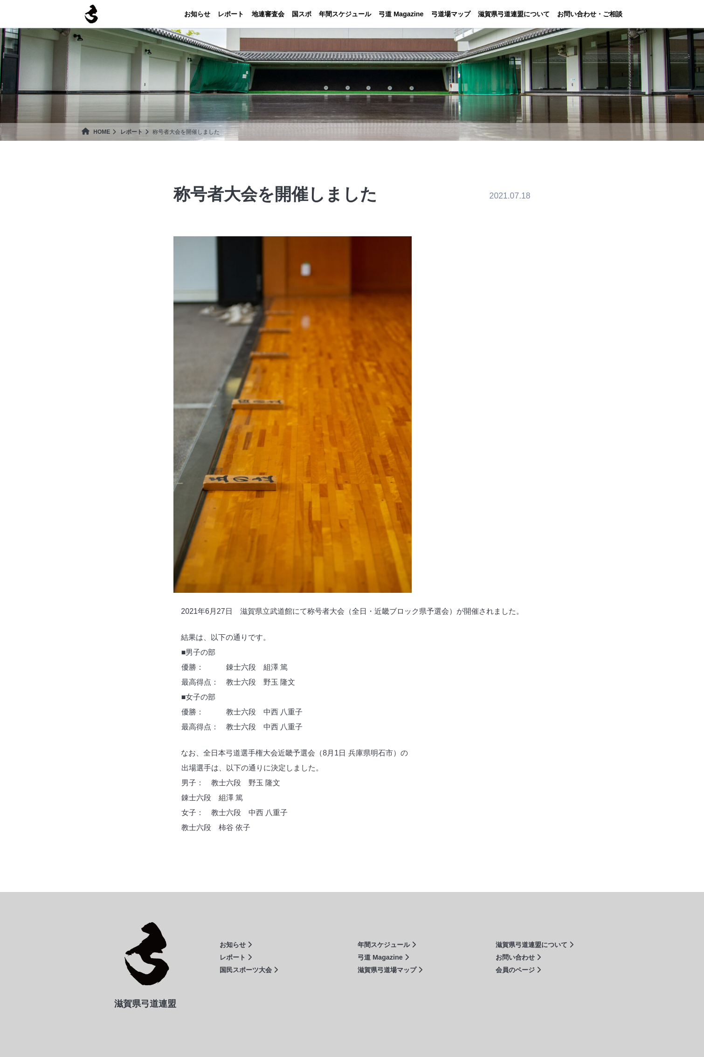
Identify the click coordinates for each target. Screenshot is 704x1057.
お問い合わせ (518, 957)
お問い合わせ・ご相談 (589, 14)
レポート (231, 14)
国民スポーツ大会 (249, 970)
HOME (96, 132)
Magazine (401, 14)
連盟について (514, 14)
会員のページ (518, 970)
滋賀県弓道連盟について (534, 944)
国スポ (301, 14)
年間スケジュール (345, 14)
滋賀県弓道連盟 (91, 14)
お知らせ (197, 14)
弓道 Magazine (383, 957)
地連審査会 (268, 14)
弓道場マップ (450, 14)
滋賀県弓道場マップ (390, 970)
